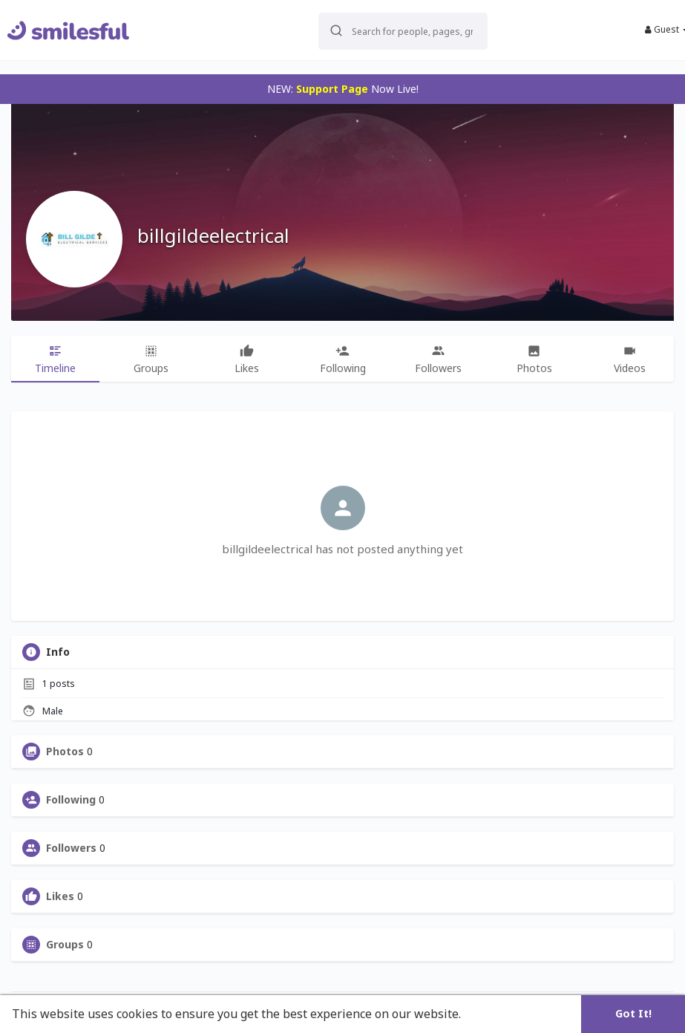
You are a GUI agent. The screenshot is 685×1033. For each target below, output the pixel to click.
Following (71, 800)
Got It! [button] (633, 1013)
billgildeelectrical (213, 235)
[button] (393, 30)
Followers (71, 848)
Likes (60, 896)
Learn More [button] (498, 1014)
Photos (65, 751)
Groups (65, 945)
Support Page (332, 89)
